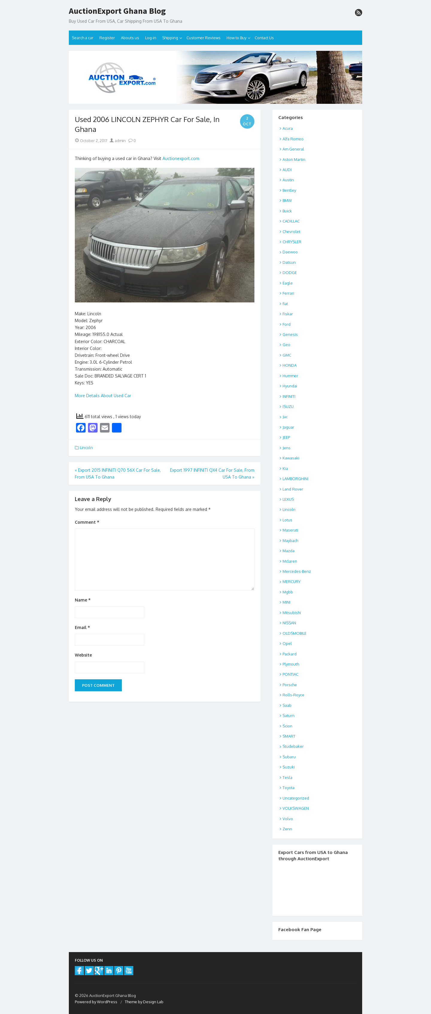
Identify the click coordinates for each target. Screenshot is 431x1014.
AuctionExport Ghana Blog (117, 11)
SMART (289, 736)
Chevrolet (291, 231)
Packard (290, 653)
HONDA (290, 365)
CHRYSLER (292, 241)
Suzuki (289, 767)
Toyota (289, 787)
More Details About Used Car (103, 395)
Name (83, 599)
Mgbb (288, 592)
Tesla (287, 777)
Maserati (290, 530)
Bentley (289, 190)
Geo (286, 344)
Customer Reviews (203, 37)
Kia (285, 468)
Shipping (170, 37)
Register (107, 37)
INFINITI (289, 396)
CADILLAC (291, 221)
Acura (288, 128)
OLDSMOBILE (294, 633)
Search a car (82, 37)
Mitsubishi (292, 612)
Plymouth (291, 664)
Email (82, 627)
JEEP (286, 437)
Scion (287, 726)
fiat (285, 303)
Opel (287, 643)
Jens (287, 447)
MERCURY (292, 581)
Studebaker (293, 746)
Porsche (290, 684)
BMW (287, 200)
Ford (287, 324)
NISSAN (289, 622)
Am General (293, 149)
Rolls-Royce (293, 694)
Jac (285, 416)
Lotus (287, 519)
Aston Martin (294, 159)
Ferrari (288, 293)
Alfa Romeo (293, 138)
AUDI (287, 169)
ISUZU (288, 406)
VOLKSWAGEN (296, 808)
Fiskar (288, 313)
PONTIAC (290, 674)
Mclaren (290, 561)
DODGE (290, 272)
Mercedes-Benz (297, 571)
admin (118, 140)
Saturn (289, 715)
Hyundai (290, 385)
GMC (287, 355)
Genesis (290, 334)
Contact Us (264, 37)
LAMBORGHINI (295, 478)
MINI (286, 602)
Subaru (289, 756)
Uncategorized (296, 798)
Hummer (290, 375)
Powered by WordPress (96, 1001)
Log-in (150, 37)
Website (83, 654)
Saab (287, 705)
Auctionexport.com (181, 158)
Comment (87, 522)
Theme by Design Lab (144, 1001)
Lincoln (86, 447)
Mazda (289, 550)
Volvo (288, 818)
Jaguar (288, 427)
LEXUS (288, 499)
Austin (288, 179)
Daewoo (290, 251)
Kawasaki (291, 458)
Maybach (290, 540)
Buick (287, 210)
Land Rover (293, 489)
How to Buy (236, 37)
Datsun (289, 262)
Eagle (288, 283)
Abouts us (130, 37)
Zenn (287, 828)
